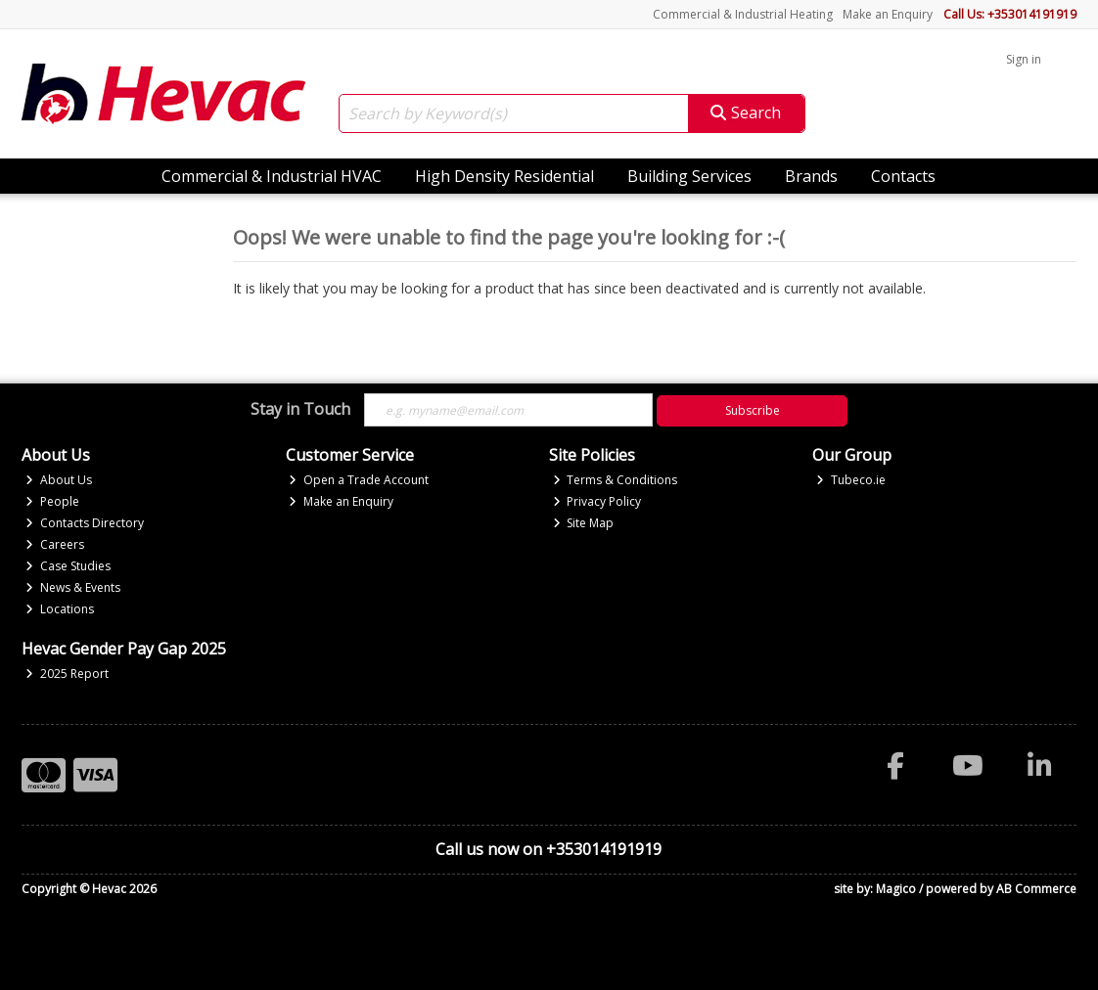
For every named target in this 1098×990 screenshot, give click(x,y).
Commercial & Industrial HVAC (271, 176)
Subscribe (752, 410)
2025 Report (67, 673)
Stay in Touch (300, 410)
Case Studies (68, 566)
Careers (54, 544)
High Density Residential (504, 176)
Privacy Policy (597, 501)
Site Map (584, 523)
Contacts (903, 176)
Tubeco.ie (851, 480)
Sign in (1023, 59)
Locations (59, 609)
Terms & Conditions (615, 480)
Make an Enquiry (888, 14)
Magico (896, 888)
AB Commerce (1036, 888)
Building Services (689, 176)
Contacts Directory (84, 523)
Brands (811, 176)
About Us (58, 480)
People (52, 501)
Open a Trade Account (359, 480)
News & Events (72, 587)
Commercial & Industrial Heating (743, 14)
